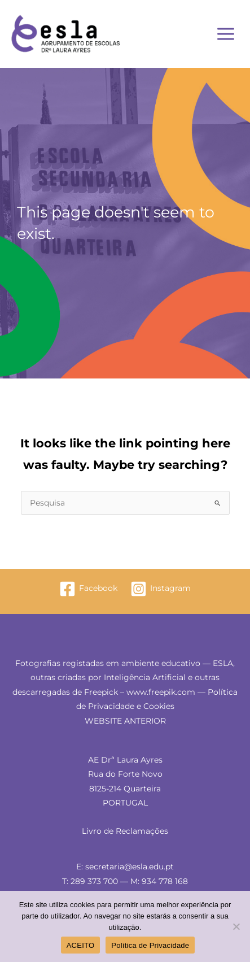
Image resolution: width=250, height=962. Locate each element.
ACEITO (81, 945)
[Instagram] (161, 589)
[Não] (236, 926)
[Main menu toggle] (226, 34)
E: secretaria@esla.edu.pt (125, 866)
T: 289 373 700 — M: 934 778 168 (125, 881)
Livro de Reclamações (125, 830)
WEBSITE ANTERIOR (125, 720)
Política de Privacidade (150, 945)
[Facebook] (88, 589)
